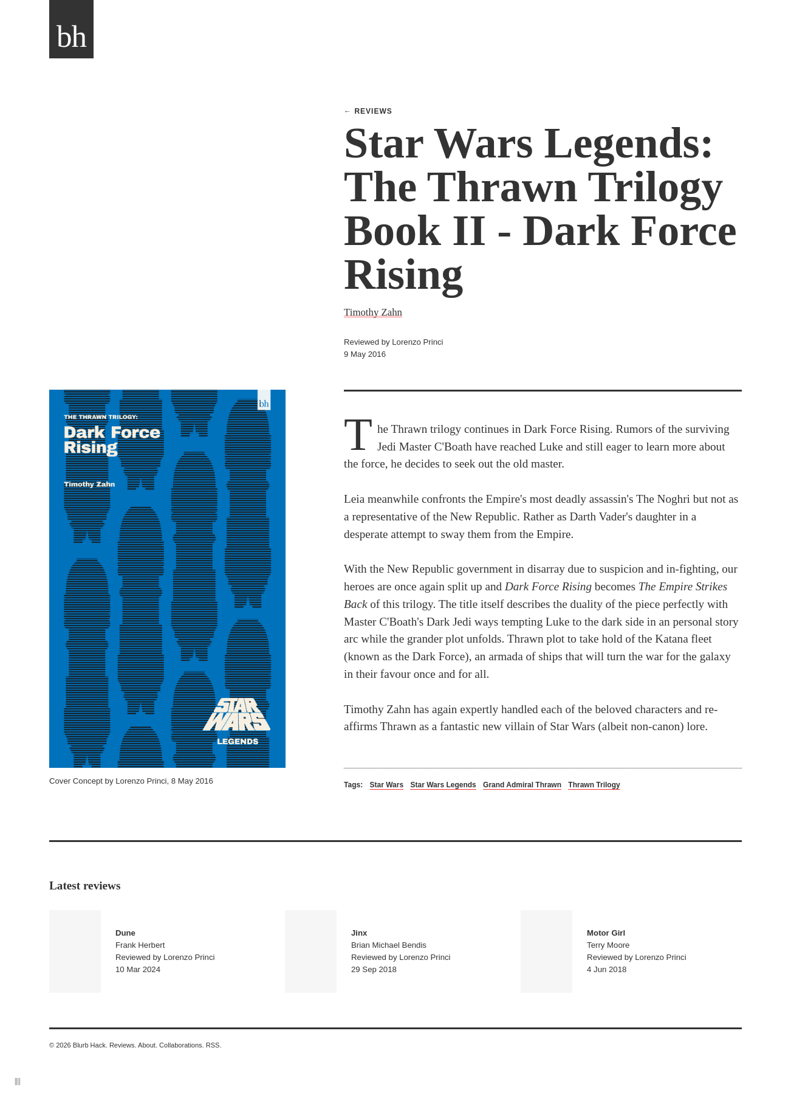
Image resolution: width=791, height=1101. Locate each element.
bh (71, 36)
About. (147, 1045)
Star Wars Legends (443, 785)
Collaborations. (181, 1045)
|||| (18, 1081)
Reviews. (123, 1045)
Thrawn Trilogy (594, 785)
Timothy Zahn (373, 312)
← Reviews (368, 111)
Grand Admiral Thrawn (522, 785)
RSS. (214, 1045)
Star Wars (387, 785)
